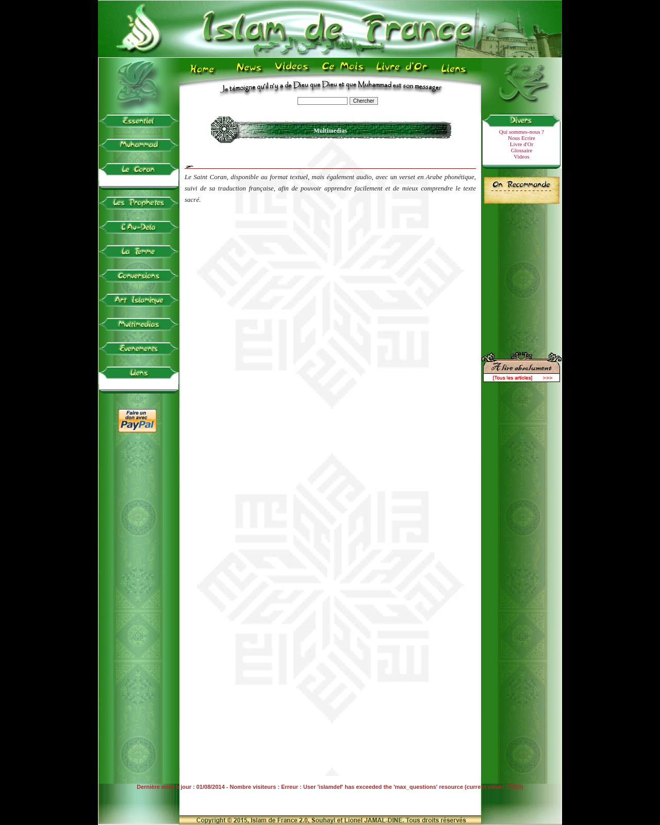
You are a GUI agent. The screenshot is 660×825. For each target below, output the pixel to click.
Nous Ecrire (521, 138)
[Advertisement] (522, 274)
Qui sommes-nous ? (521, 132)
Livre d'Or (522, 144)
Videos (522, 156)
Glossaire (522, 150)
